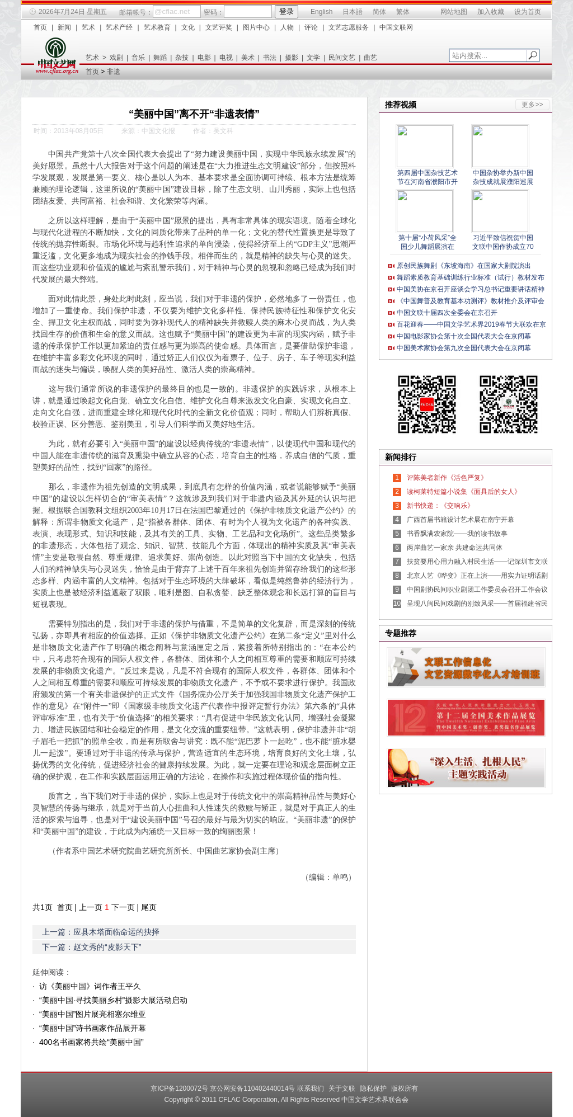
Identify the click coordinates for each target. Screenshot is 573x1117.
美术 (248, 58)
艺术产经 (119, 27)
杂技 (182, 58)
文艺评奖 (218, 27)
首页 (40, 27)
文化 (188, 27)
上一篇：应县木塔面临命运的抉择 (100, 931)
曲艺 (370, 58)
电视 (226, 58)
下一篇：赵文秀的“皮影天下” (91, 946)
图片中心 (256, 27)
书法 (269, 58)
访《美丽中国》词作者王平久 (90, 986)
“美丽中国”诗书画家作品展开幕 (92, 1028)
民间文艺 (341, 58)
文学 (313, 58)
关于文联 (341, 1088)
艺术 (88, 27)
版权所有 (404, 1088)
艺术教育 (157, 27)
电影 (204, 58)
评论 (311, 27)
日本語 (352, 12)
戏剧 (116, 58)
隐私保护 (373, 1088)
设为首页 (527, 12)
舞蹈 (160, 58)
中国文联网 (396, 27)
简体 (379, 12)
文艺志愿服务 (348, 27)
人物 (287, 27)
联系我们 (310, 1088)
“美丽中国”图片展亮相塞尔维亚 (92, 1014)
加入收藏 (490, 12)
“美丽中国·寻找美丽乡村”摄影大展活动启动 (113, 1000)
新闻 (64, 27)
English (321, 12)
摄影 (291, 58)
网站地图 (453, 12)
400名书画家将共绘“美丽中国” (91, 1042)
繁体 (403, 12)
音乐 (138, 58)
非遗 (113, 72)
